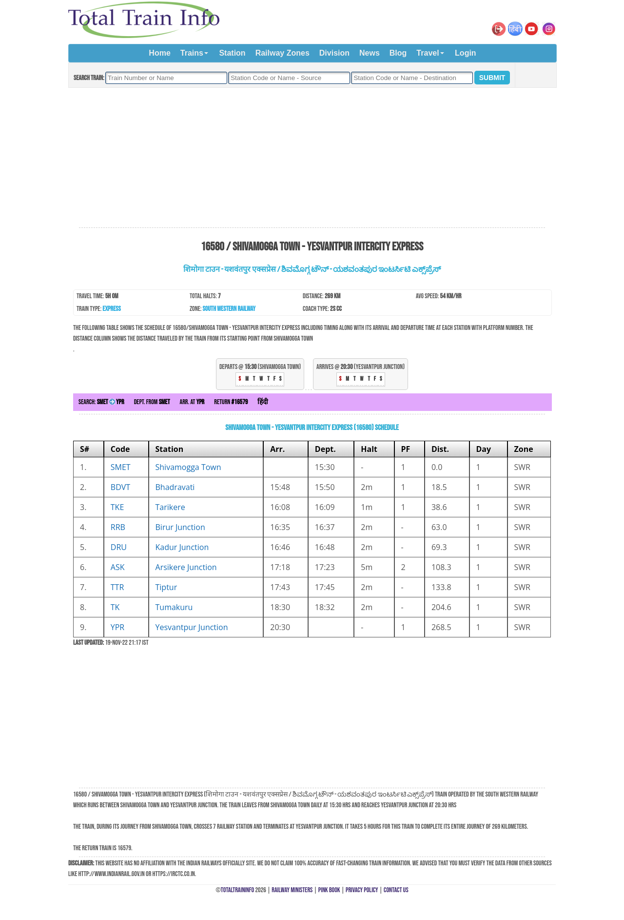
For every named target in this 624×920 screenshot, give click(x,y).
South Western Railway (229, 309)
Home (159, 53)
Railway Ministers (292, 890)
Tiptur (166, 587)
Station (232, 53)
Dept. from (152, 402)
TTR (117, 587)
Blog (398, 53)
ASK (118, 567)
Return (231, 402)
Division (334, 53)
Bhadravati (175, 487)
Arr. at (192, 402)
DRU (119, 547)
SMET (121, 467)
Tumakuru (174, 607)
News (369, 53)
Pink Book (329, 890)
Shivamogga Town (188, 467)
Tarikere (170, 507)
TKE (117, 507)
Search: (101, 402)
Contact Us (396, 890)
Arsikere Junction (186, 567)
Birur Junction (180, 527)
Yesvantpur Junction (192, 627)
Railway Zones (282, 53)
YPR (117, 627)
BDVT (120, 487)
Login (465, 53)
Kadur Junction (182, 547)
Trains (191, 53)
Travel (427, 53)
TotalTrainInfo (237, 890)
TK (115, 607)
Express (111, 309)
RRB (118, 527)
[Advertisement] (312, 158)
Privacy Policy (362, 890)
